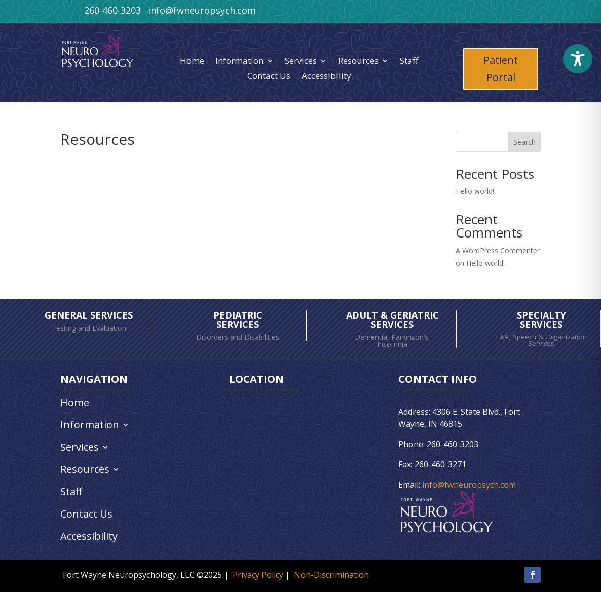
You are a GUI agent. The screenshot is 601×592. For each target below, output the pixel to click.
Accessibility (326, 77)
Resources (358, 61)
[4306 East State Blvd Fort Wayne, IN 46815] (289, 473)
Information (239, 61)
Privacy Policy (258, 574)
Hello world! (475, 191)
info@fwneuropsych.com (469, 484)
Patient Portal (500, 68)
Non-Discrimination (331, 574)
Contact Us (268, 77)
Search (524, 142)
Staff (409, 61)
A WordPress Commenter (498, 250)
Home (192, 61)
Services (301, 61)
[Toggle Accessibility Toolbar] (577, 58)
